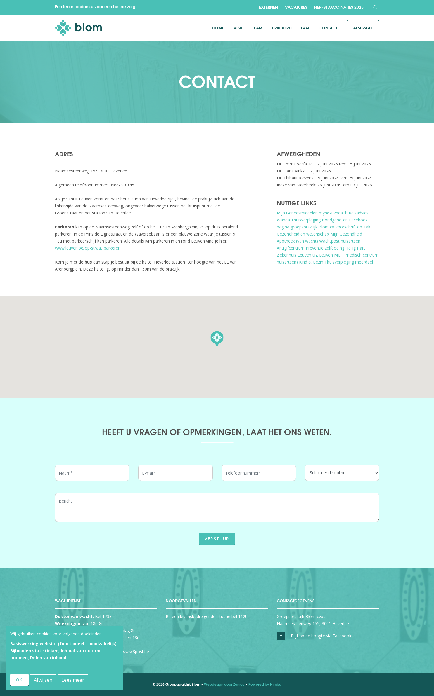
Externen (268, 7)
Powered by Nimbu (264, 684)
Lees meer (72, 680)
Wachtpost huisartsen (339, 241)
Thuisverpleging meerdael (348, 262)
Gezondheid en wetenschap (303, 234)
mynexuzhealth (333, 213)
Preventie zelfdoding (325, 248)
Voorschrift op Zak (352, 227)
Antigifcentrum (291, 248)
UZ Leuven (322, 255)
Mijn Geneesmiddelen (297, 213)
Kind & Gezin (311, 262)
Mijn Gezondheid (346, 234)
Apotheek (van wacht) (297, 241)
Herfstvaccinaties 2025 (339, 7)
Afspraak (363, 28)
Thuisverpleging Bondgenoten (319, 220)
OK (19, 680)
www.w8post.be (134, 651)
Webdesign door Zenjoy (224, 684)
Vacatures (296, 7)
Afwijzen (43, 680)
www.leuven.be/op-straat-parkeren (87, 248)
